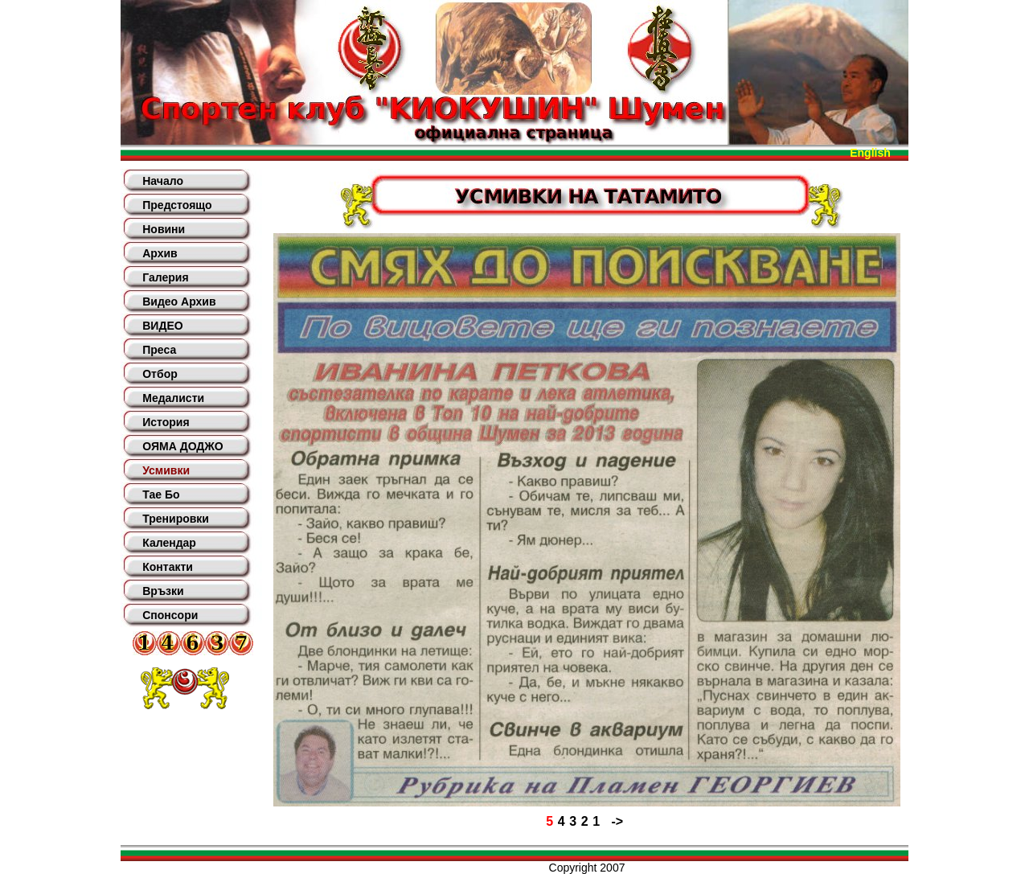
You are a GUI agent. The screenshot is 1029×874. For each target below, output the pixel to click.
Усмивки (166, 470)
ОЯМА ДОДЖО (182, 446)
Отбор (160, 373)
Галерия (165, 277)
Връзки (162, 591)
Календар (169, 542)
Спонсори (170, 615)
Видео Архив (178, 301)
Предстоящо (176, 205)
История (165, 422)
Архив (159, 253)
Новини (163, 229)
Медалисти (173, 398)
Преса (159, 349)
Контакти (167, 566)
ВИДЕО (162, 325)
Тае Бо (160, 494)
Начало (162, 180)
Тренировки (175, 518)
